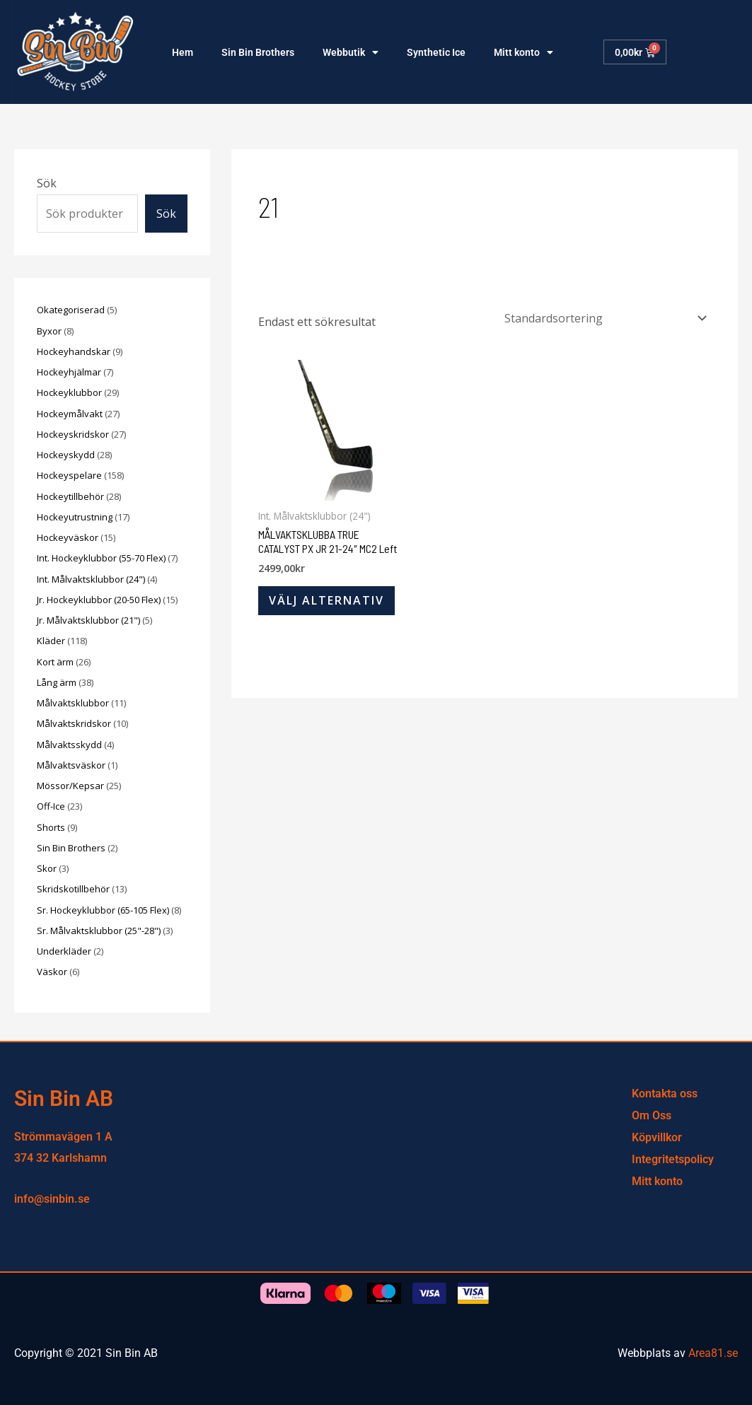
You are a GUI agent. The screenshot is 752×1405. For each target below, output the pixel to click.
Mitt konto (523, 52)
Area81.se (713, 1353)
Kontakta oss (665, 1093)
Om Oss (651, 1115)
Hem (182, 52)
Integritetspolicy (673, 1159)
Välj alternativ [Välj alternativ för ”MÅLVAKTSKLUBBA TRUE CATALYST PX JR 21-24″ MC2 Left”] (326, 600)
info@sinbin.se (52, 1199)
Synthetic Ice (436, 52)
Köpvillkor (657, 1137)
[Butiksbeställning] (603, 318)
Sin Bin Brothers (257, 52)
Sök (47, 183)
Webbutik (350, 52)
